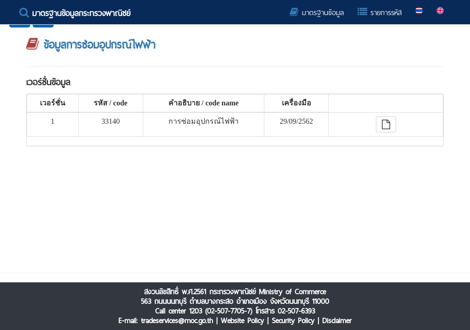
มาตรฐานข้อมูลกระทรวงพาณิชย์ (74, 13)
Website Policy (242, 320)
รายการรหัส (380, 12)
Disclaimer (337, 320)
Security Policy (293, 320)
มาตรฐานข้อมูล (317, 12)
